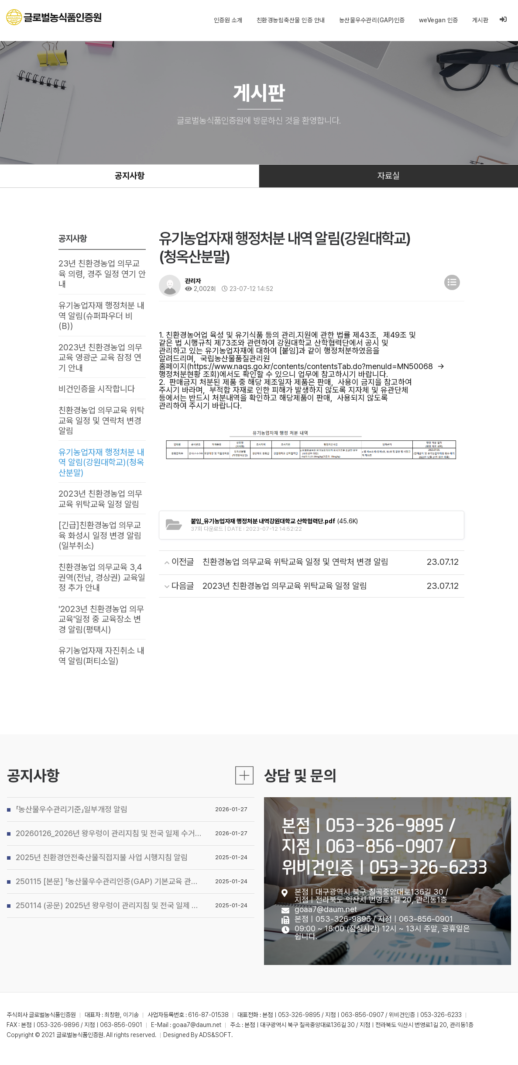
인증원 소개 (228, 20)
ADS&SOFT (215, 1042)
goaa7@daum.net (326, 957)
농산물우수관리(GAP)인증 (372, 20)
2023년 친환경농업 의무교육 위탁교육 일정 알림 (100, 503)
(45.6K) (274, 522)
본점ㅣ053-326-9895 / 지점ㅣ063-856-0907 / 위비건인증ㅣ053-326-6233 (384, 894)
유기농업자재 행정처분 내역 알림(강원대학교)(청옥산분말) (101, 466)
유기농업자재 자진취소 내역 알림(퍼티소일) (101, 663)
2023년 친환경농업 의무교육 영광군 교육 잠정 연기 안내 (100, 360)
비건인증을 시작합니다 (96, 392)
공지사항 (129, 176)
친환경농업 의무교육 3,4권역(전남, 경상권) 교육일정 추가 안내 (101, 583)
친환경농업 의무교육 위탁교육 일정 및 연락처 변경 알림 (101, 424)
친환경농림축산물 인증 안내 (291, 20)
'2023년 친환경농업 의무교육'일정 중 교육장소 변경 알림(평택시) (101, 626)
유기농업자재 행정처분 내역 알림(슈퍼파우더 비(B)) (101, 317)
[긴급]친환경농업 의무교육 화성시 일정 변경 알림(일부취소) (99, 541)
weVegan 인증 (438, 20)
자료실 (388, 176)
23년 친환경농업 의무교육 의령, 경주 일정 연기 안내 (102, 275)
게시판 (480, 20)
